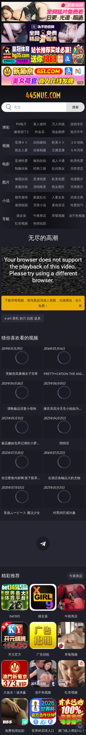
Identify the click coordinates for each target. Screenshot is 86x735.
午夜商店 (39, 215)
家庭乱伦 (39, 197)
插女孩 (21, 215)
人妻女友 (58, 197)
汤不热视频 (77, 215)
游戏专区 (76, 124)
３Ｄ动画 (76, 142)
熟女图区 (58, 186)
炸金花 (39, 132)
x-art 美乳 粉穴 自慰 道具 (23, 318)
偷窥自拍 (21, 179)
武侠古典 (76, 197)
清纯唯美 (39, 186)
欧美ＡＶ (58, 142)
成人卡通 (58, 160)
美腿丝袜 (21, 186)
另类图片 (76, 186)
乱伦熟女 (58, 168)
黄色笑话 (58, 205)
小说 (6, 200)
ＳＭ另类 (76, 150)
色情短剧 (39, 223)
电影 (6, 163)
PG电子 (21, 124)
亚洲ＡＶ (21, 142)
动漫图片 (76, 179)
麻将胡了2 (21, 132)
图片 (6, 182)
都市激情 (21, 197)
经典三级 (39, 168)
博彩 (6, 127)
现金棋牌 (58, 132)
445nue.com (43, 95)
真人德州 (39, 124)
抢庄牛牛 (76, 132)
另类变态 (76, 168)
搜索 (75, 107)
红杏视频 (21, 223)
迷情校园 (21, 205)
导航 (6, 218)
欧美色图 (58, 179)
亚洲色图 (39, 179)
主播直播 (58, 150)
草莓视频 (58, 215)
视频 (6, 145)
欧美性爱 (76, 160)
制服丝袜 (21, 168)
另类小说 (39, 205)
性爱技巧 (76, 205)
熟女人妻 (21, 150)
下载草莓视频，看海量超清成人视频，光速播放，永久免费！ (44, 303)
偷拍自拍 (39, 160)
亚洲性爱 (21, 160)
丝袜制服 (39, 150)
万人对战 (58, 124)
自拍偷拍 (39, 142)
